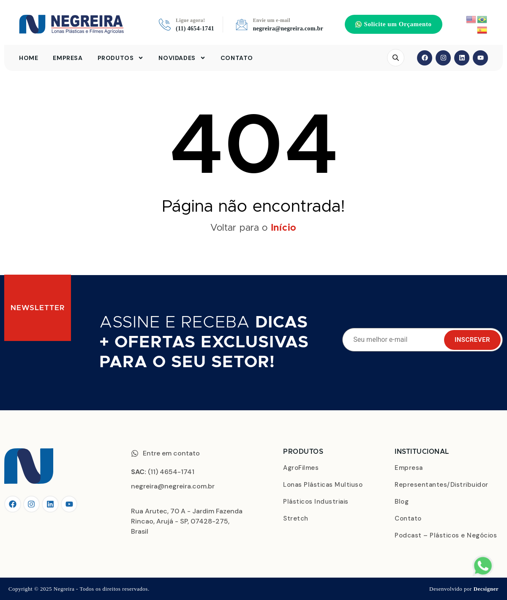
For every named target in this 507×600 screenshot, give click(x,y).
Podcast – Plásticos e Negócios (446, 535)
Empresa (67, 58)
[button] (393, 24)
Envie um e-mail (271, 20)
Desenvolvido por (464, 589)
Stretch (295, 518)
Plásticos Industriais (316, 501)
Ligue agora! (190, 20)
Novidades (181, 58)
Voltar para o (253, 228)
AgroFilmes (301, 468)
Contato (237, 58)
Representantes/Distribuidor (441, 484)
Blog (402, 501)
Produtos (121, 58)
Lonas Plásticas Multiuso (323, 484)
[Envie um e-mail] (242, 24)
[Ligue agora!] (165, 24)
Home (28, 58)
